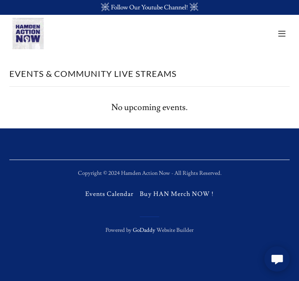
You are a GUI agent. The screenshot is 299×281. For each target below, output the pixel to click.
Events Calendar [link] (109, 194)
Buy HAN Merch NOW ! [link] (176, 194)
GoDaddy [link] (144, 230)
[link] (28, 33)
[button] (282, 33)
